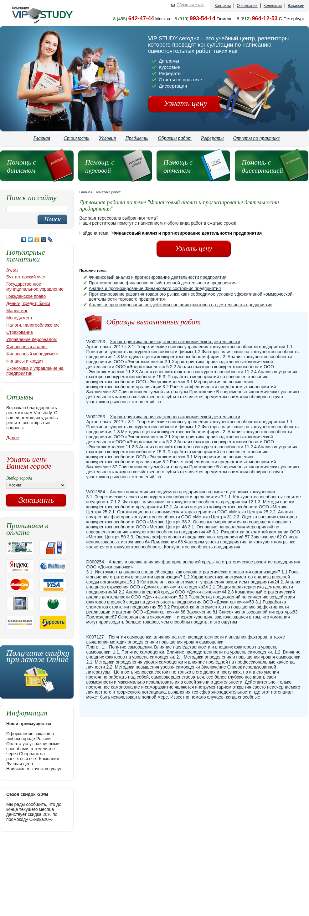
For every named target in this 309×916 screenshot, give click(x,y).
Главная (41, 138)
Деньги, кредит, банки (28, 303)
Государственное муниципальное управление (35, 287)
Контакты (222, 5)
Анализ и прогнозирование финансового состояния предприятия (155, 288)
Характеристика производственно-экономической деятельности (175, 341)
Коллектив (273, 5)
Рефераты (212, 138)
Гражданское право (26, 296)
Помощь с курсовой (99, 166)
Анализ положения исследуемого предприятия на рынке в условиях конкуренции (192, 491)
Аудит (12, 269)
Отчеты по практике (256, 138)
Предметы (136, 138)
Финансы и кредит (24, 361)
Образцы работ (175, 138)
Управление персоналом (31, 339)
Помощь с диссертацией (262, 166)
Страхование (19, 332)
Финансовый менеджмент (32, 353)
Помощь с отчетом (178, 166)
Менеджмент (19, 317)
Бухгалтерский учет (26, 276)
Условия (107, 138)
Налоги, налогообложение (33, 325)
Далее (12, 437)
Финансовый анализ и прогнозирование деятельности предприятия (158, 277)
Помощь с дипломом (21, 166)
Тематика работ (108, 192)
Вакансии (296, 5)
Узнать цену (185, 103)
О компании (247, 5)
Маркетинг (17, 310)
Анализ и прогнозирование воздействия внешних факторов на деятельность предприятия (180, 304)
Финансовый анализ (27, 346)
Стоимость (77, 138)
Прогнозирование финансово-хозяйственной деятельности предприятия (163, 282)
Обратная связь (190, 5)
